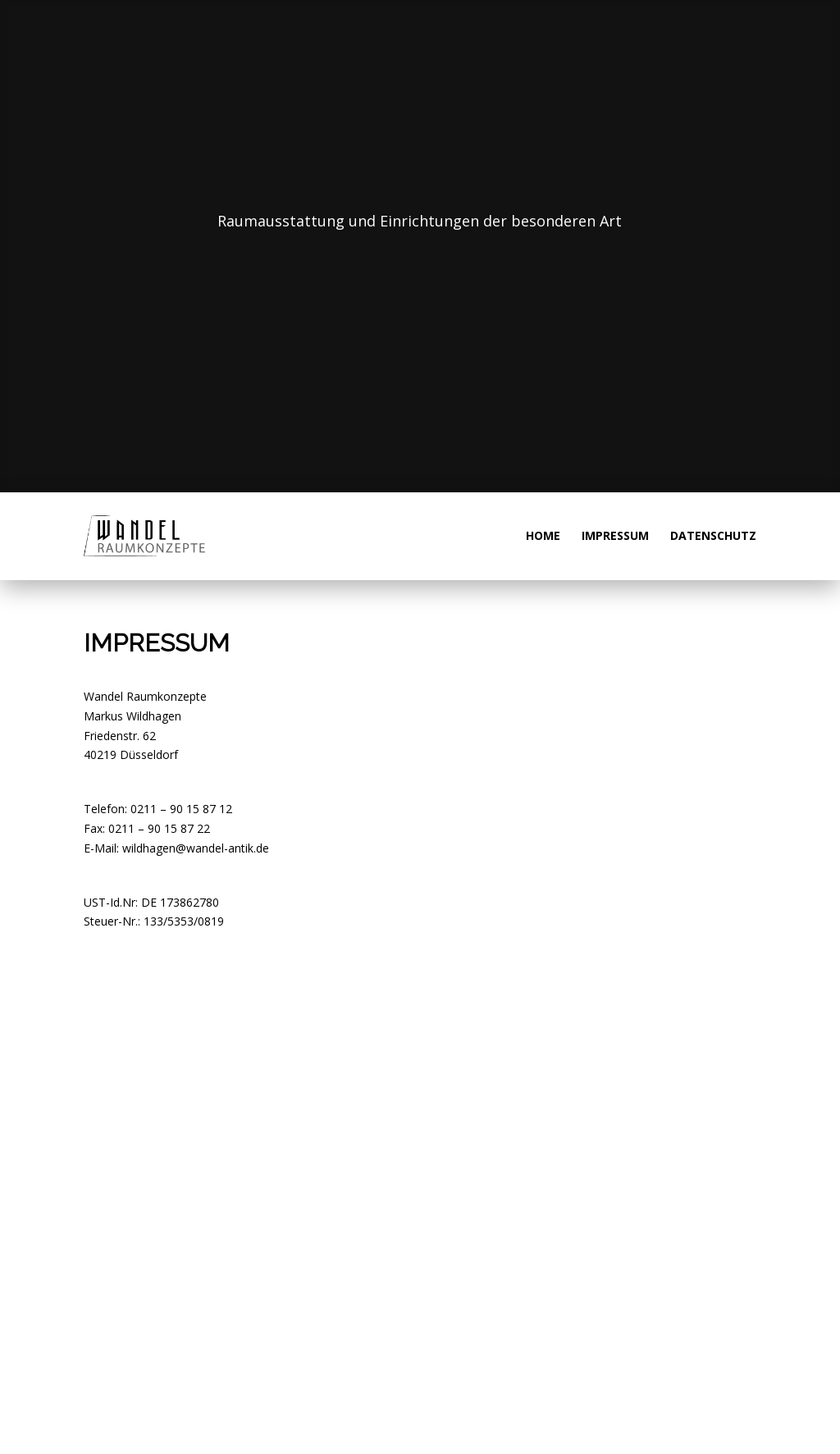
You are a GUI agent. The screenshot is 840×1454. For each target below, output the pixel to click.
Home (543, 536)
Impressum (615, 536)
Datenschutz (713, 536)
